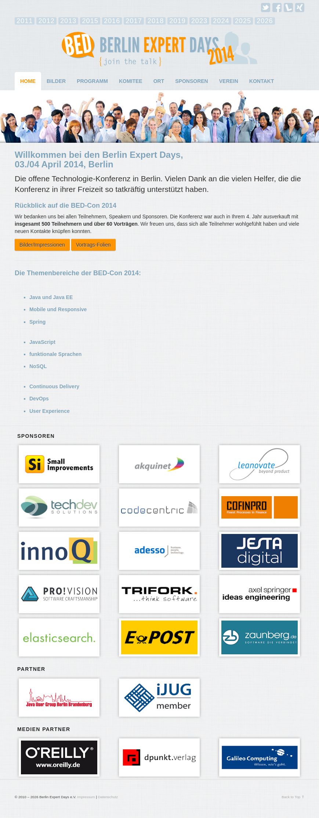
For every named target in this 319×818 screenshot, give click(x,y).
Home (28, 81)
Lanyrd (288, 7)
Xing (299, 7)
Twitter (265, 7)
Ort (158, 81)
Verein (228, 81)
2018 (156, 21)
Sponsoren (191, 81)
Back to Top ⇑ (293, 797)
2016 (112, 21)
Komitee (130, 81)
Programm (92, 81)
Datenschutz (108, 797)
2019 (177, 21)
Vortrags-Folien (93, 245)
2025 (243, 21)
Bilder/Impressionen (42, 245)
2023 (199, 21)
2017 (134, 21)
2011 (25, 21)
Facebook (277, 7)
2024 (221, 21)
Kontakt (261, 81)
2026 (265, 21)
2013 (68, 21)
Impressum (86, 797)
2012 (46, 21)
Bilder (56, 81)
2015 (90, 21)
